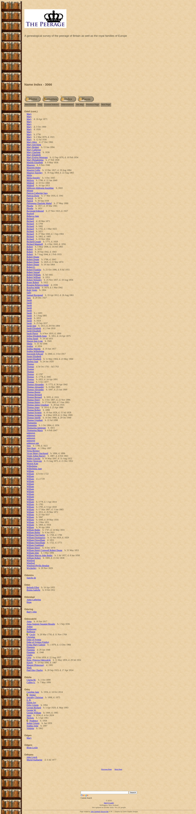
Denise (32, 695)
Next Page (105, 104)
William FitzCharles (36, 535)
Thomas (30, 364)
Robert (30, 246)
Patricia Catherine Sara (37, 193)
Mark (29, 667)
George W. (31, 710)
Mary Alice (32, 142)
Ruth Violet (32, 290)
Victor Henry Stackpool (37, 453)
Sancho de (31, 578)
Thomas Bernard (34, 394)
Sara (29, 298)
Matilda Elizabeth (35, 162)
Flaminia (31, 647)
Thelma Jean (32, 361)
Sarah (29, 300)
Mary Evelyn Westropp (37, 157)
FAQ (40, 104)
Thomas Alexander (35, 384)
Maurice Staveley (34, 173)
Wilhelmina (32, 466)
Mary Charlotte (34, 152)
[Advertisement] (108, 61)
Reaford (30, 213)
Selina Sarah (32, 338)
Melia (29, 175)
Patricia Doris (33, 195)
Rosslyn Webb (33, 287)
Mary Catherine (34, 150)
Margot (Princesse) (35, 665)
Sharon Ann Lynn (35, 341)
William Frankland (35, 545)
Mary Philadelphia (35, 160)
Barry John (32, 612)
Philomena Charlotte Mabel (39, 203)
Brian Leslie (32, 747)
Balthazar (31, 631)
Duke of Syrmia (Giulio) (38, 642)
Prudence (33, 720)
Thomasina (32, 423)
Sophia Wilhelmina (35, 351)
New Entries (30, 104)
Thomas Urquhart (35, 420)
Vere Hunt (31, 448)
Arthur (30, 626)
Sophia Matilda (34, 349)
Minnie (30, 190)
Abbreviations (67, 104)
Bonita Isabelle (33, 590)
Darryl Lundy (109, 803)
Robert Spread (33, 272)
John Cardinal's (95, 811)
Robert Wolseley (34, 280)
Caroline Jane (33, 692)
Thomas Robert (34, 410)
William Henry (33, 548)
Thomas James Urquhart (38, 405)
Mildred (30, 183)
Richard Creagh (34, 241)
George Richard (34, 707)
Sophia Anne (32, 726)
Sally (29, 292)
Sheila (29, 343)
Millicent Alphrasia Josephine (40, 188)
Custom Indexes (51, 104)
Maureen (31, 165)
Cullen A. (31, 682)
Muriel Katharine (34, 760)
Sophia (30, 346)
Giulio (29, 655)
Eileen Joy (31, 702)
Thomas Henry (33, 400)
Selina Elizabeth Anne (37, 336)
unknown (31, 433)
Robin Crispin (33, 723)
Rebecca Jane (33, 216)
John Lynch (32, 757)
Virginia (30, 728)
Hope (29, 602)
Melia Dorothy (33, 178)
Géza (29, 657)
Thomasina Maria (35, 430)
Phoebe (30, 206)
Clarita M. (31, 680)
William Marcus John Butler (39, 555)
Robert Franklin (34, 269)
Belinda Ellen (33, 587)
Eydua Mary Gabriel (36, 644)
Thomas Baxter (34, 392)
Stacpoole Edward (35, 354)
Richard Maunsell (35, 244)
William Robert (34, 558)
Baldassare (31, 629)
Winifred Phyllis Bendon (38, 565)
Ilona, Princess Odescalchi (39, 660)
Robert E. (31, 267)
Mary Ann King (34, 144)
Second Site (104, 811)
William (30, 471)
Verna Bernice (33, 451)
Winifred (31, 560)
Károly (30, 662)
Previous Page (92, 104)
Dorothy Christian (35, 697)
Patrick (30, 198)
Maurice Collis (33, 170)
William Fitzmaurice (36, 537)
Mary (29, 114)
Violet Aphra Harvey (36, 456)
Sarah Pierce (32, 333)
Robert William (34, 275)
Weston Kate (32, 463)
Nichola (30, 718)
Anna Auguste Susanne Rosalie (41, 624)
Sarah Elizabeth (34, 328)
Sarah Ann (31, 326)
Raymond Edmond (35, 211)
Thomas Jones (33, 407)
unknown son (33, 443)
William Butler (33, 530)
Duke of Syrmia (34, 639)
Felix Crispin (33, 705)
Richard (30, 218)
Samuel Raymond (35, 295)
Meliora (30, 180)
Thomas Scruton (34, 412)
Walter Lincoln (33, 458)
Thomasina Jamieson (36, 428)
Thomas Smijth (34, 417)
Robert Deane (33, 257)
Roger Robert (33, 282)
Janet (29, 715)
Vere (29, 445)
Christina (31, 637)
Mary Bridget (33, 147)
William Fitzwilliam (36, 540)
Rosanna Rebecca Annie (38, 285)
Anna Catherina (34, 599)
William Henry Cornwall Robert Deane (44, 550)
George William (34, 713)
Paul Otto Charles (35, 670)
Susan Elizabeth (34, 356)
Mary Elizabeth (34, 155)
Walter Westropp (34, 461)
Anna (29, 621)
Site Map (80, 104)
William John (33, 553)
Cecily (32, 634)
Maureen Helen (34, 167)
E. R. (29, 700)
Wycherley (31, 568)
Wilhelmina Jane (34, 468)
